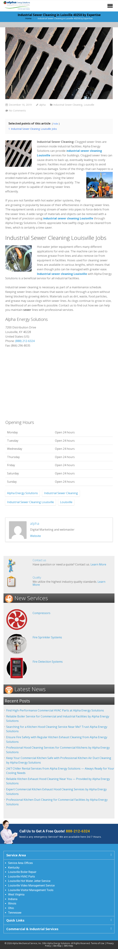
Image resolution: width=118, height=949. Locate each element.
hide (55, 123)
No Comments (17, 110)
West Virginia (16, 894)
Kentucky (14, 867)
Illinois (12, 903)
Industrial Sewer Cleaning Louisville (30, 502)
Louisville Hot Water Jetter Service (29, 881)
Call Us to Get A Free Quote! (54, 831)
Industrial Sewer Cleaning (67, 104)
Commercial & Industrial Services (32, 929)
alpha (42, 104)
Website (35, 536)
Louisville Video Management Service (31, 885)
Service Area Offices (20, 863)
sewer (27, 310)
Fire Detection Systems (48, 662)
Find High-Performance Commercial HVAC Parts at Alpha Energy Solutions (55, 710)
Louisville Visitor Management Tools (30, 890)
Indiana (12, 899)
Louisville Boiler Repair (22, 872)
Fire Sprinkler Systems (47, 637)
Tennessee (14, 912)
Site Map (57, 945)
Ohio (11, 908)
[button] (59, 855)
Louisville (89, 104)
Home (28, 18)
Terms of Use (97, 943)
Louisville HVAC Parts (21, 876)
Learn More (98, 564)
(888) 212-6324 (25, 341)
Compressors (41, 613)
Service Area (16, 855)
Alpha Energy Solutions (22, 493)
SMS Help (68, 945)
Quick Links (15, 920)
